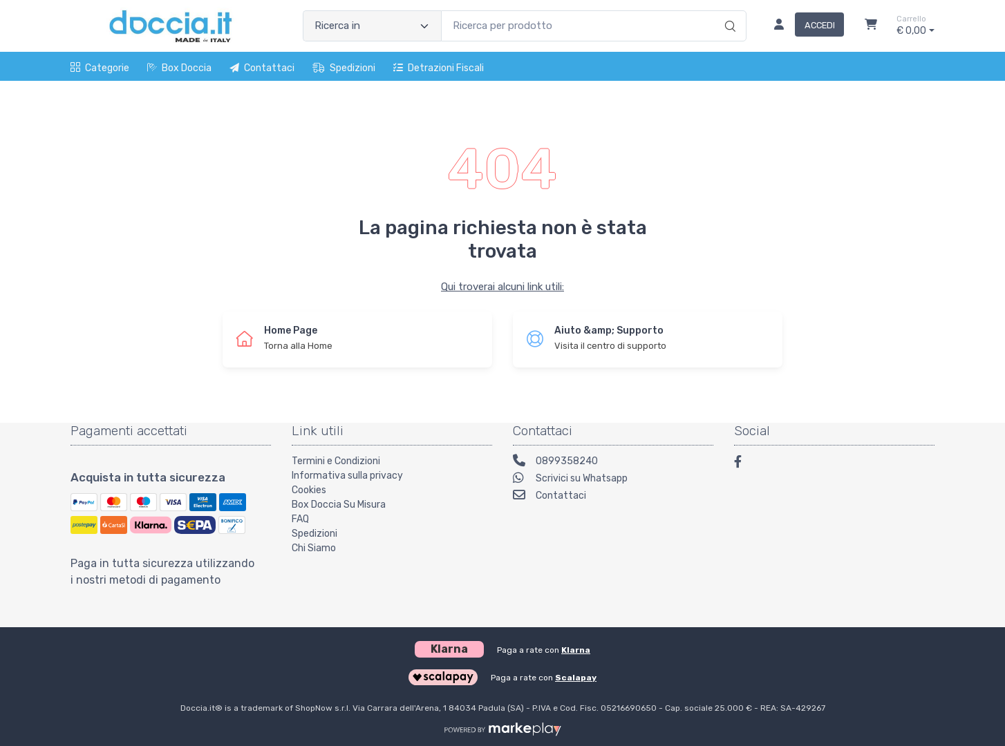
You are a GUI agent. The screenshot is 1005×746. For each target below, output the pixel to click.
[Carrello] (871, 26)
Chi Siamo (314, 548)
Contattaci (261, 68)
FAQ (300, 519)
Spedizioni (343, 68)
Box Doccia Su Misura (339, 504)
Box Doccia (179, 68)
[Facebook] (744, 463)
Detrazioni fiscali (438, 68)
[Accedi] (803, 26)
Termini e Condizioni (336, 461)
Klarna (575, 650)
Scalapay (576, 677)
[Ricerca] (728, 11)
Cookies (309, 490)
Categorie (100, 68)
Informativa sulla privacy (347, 475)
